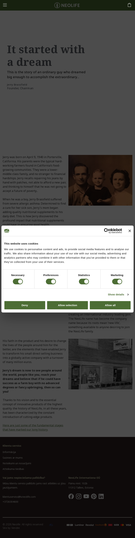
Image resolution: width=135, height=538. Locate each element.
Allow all (110, 305)
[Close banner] (129, 231)
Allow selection (67, 305)
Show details (116, 294)
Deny (24, 305)
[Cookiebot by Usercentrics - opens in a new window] (106, 230)
